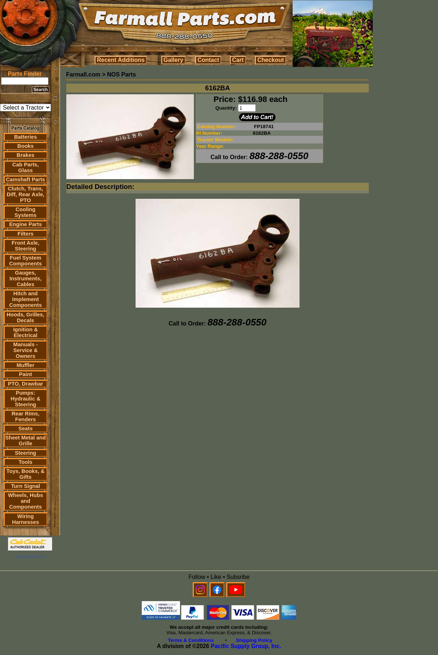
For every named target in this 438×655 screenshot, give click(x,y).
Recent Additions (121, 60)
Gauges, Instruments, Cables (25, 278)
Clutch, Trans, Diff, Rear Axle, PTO (25, 194)
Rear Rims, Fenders (26, 416)
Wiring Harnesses (25, 519)
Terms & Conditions (191, 640)
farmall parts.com (30, 556)
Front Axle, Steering (25, 246)
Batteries (25, 137)
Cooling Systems (25, 212)
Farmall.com (83, 74)
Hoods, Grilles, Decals (25, 317)
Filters (25, 234)
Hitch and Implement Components (25, 299)
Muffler (26, 365)
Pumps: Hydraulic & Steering (25, 398)
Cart (238, 60)
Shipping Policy (254, 640)
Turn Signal (25, 486)
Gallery (173, 60)
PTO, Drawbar (25, 384)
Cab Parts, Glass (25, 167)
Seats (25, 428)
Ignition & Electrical (25, 332)
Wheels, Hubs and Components (25, 501)
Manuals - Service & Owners (25, 350)
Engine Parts (25, 224)
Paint (25, 374)
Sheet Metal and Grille (25, 440)
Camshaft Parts (25, 179)
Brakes (26, 155)
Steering (25, 453)
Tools (25, 462)
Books (25, 146)
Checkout (270, 60)
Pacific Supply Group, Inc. (246, 646)
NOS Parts (121, 74)
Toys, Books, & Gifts (26, 474)
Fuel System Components (25, 261)
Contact (208, 60)
